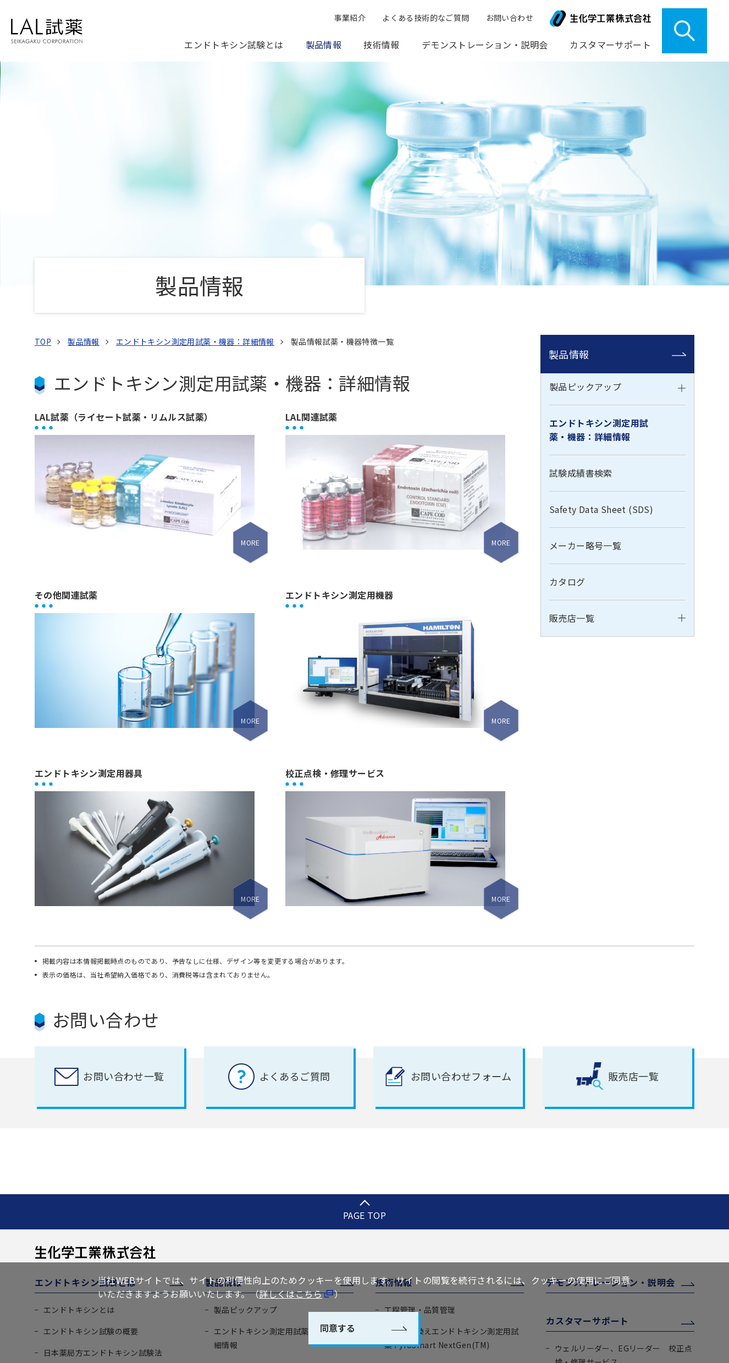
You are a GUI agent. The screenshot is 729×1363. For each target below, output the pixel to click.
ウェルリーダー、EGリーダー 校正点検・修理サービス (623, 1145)
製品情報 (569, 144)
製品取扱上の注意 (586, 1173)
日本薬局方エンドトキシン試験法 (102, 1143)
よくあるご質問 (582, 1216)
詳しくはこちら (290, 1293)
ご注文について (582, 1194)
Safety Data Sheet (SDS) (601, 299)
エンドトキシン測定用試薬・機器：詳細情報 (598, 220)
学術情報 (400, 1212)
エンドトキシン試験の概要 (91, 1121)
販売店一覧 (571, 408)
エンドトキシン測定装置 (427, 1191)
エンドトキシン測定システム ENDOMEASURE (435, 1163)
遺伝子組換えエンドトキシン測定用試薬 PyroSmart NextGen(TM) (451, 1128)
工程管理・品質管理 (420, 1100)
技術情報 (393, 1072)
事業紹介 (350, 17)
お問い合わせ (509, 17)
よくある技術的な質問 (423, 1234)
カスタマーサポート (587, 1111)
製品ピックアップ (585, 177)
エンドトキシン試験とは (85, 1072)
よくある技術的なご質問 (425, 17)
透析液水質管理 (412, 1255)
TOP (43, 131)
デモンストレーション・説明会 (485, 44)
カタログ (567, 372)
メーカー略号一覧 (585, 336)
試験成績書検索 (580, 263)
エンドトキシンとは (79, 1100)
